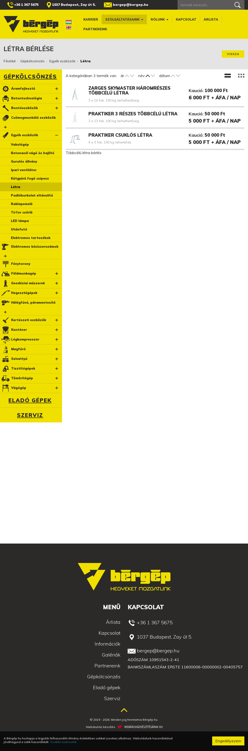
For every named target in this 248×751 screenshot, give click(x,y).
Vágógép (13, 388)
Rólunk (160, 19)
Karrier (90, 19)
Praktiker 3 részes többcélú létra (133, 114)
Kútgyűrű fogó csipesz (30, 178)
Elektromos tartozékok (30, 238)
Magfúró (13, 349)
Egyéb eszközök (62, 61)
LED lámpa (20, 221)
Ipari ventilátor (24, 170)
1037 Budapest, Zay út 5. (71, 5)
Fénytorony (15, 264)
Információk (107, 644)
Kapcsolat (186, 19)
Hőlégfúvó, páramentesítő (28, 303)
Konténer (14, 330)
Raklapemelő (21, 204)
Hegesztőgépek (19, 293)
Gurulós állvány (24, 161)
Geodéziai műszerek (23, 283)
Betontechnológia (21, 98)
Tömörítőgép (17, 378)
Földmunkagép (18, 273)
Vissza (233, 54)
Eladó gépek (30, 400)
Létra (15, 187)
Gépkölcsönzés (32, 61)
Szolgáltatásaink (124, 19)
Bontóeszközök (19, 108)
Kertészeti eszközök (23, 320)
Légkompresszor (20, 339)
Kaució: (196, 90)
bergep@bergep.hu (126, 4)
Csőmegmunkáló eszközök (28, 118)
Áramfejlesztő (18, 89)
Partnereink (95, 29)
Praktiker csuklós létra (120, 135)
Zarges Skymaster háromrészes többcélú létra (129, 90)
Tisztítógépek (18, 368)
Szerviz (30, 415)
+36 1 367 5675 (23, 5)
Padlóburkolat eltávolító (32, 195)
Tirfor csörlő (21, 212)
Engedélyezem (228, 740)
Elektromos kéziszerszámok (29, 247)
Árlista (211, 19)
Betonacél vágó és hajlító (32, 153)
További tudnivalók (63, 742)
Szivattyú (14, 359)
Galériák (111, 655)
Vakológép (20, 144)
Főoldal (10, 61)
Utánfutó (19, 229)
